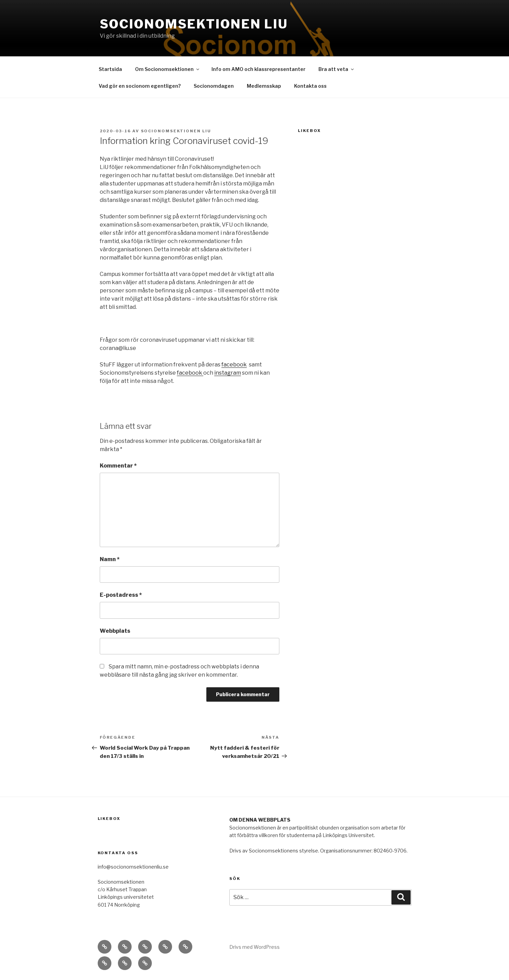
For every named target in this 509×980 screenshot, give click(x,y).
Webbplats (115, 631)
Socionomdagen (214, 86)
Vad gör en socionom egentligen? (140, 86)
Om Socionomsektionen (167, 69)
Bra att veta (336, 69)
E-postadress (121, 595)
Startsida (110, 69)
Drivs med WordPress (254, 947)
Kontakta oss (310, 86)
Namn (110, 559)
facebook (234, 364)
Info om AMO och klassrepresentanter (258, 69)
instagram (227, 373)
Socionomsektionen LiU (194, 24)
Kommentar (118, 465)
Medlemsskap (264, 86)
